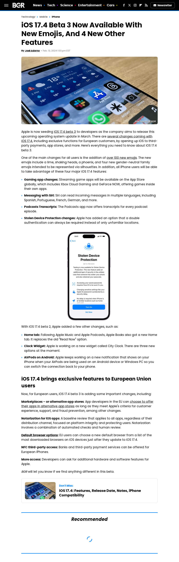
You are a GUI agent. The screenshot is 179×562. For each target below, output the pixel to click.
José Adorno (32, 50)
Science (66, 5)
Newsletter (162, 5)
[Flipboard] (140, 5)
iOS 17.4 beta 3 (65, 132)
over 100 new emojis (122, 158)
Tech (51, 5)
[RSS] (146, 5)
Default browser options (39, 435)
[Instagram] (135, 5)
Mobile (44, 16)
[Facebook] (124, 5)
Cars (110, 5)
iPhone (56, 16)
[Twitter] (129, 5)
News (37, 5)
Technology (28, 16)
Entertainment (90, 5)
